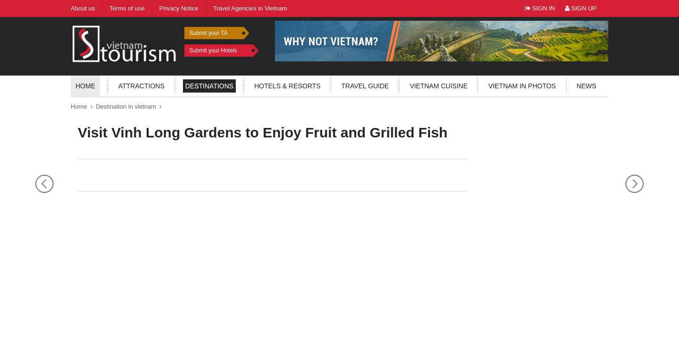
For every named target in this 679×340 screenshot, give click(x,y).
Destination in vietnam (126, 106)
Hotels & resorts (287, 86)
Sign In (540, 8)
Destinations (209, 86)
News (586, 86)
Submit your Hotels (213, 50)
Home (85, 86)
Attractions (141, 86)
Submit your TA (208, 33)
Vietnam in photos (522, 86)
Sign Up (580, 8)
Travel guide (365, 86)
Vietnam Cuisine (439, 86)
